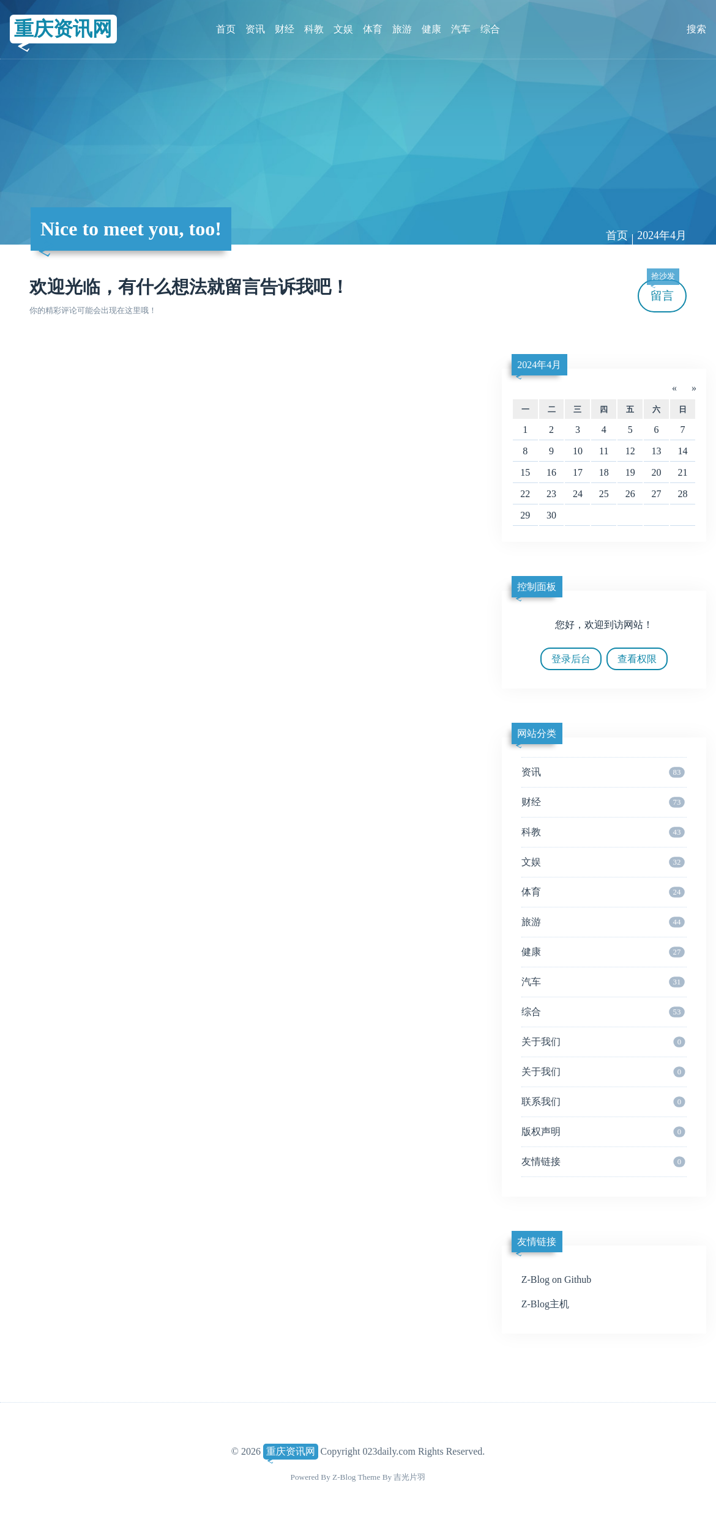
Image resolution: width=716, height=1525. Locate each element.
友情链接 (603, 1161)
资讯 (255, 29)
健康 (431, 29)
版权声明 (603, 1131)
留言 (663, 290)
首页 (226, 29)
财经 (284, 29)
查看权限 (637, 659)
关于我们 (603, 1041)
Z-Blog (344, 1477)
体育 (372, 29)
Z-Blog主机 (545, 1304)
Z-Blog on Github (556, 1279)
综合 (490, 29)
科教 (314, 29)
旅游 (402, 29)
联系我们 (603, 1101)
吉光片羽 (409, 1477)
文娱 (343, 29)
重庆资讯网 (63, 29)
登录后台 (571, 659)
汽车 (461, 29)
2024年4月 (662, 235)
